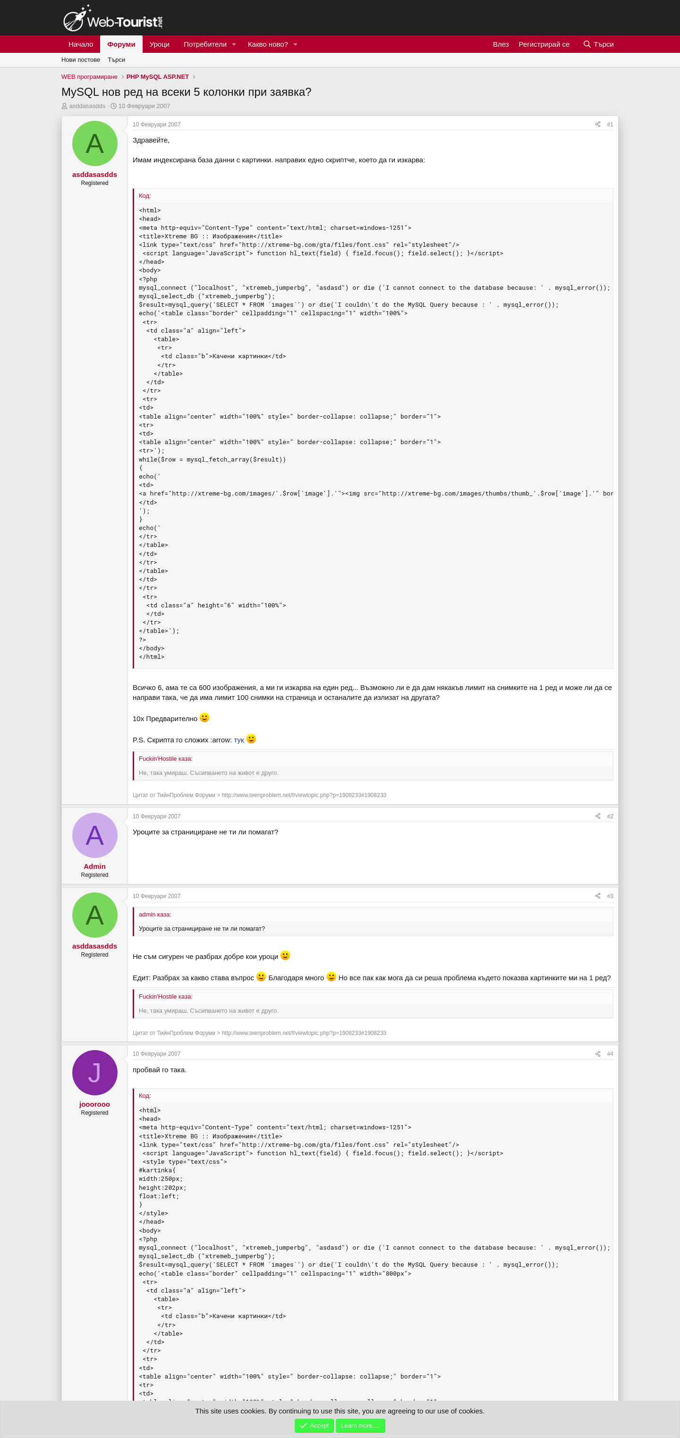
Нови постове (80, 59)
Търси (116, 59)
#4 (610, 1054)
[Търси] (598, 44)
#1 (610, 124)
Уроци (160, 44)
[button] (234, 44)
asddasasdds (87, 105)
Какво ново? (268, 44)
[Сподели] (598, 124)
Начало (80, 44)
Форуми (121, 44)
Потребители (205, 44)
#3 (610, 896)
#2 (610, 816)
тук (239, 740)
